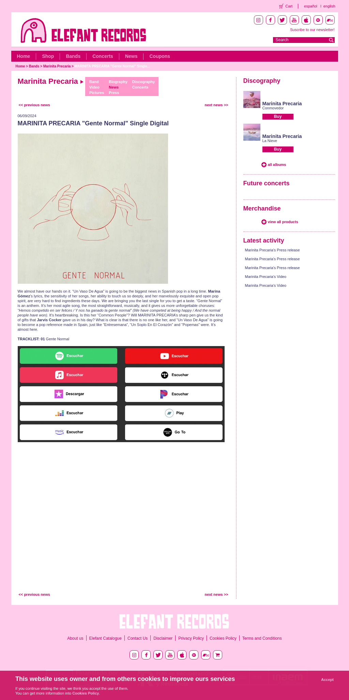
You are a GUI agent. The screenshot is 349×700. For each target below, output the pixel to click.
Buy (278, 116)
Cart (288, 6)
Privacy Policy (191, 638)
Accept (327, 680)
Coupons (159, 56)
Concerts (102, 56)
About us (75, 638)
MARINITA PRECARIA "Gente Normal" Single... (112, 66)
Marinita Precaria (57, 66)
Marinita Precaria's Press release (272, 250)
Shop (48, 56)
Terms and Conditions (262, 638)
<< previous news (34, 105)
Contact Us (137, 638)
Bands (73, 56)
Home (23, 56)
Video (94, 87)
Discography (143, 82)
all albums (277, 164)
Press (114, 93)
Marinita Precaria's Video (266, 277)
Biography (118, 82)
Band (94, 82)
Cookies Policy (223, 638)
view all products (283, 222)
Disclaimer (162, 638)
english (329, 6)
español (310, 6)
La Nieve (269, 141)
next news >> (216, 105)
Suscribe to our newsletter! (312, 30)
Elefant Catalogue (105, 638)
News (131, 56)
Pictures (96, 93)
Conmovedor (273, 108)
